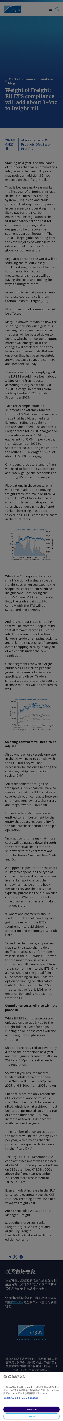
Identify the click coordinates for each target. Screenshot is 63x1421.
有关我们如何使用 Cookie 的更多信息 (21, 1398)
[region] (31, 1396)
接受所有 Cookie (32, 1409)
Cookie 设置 (31, 1416)
